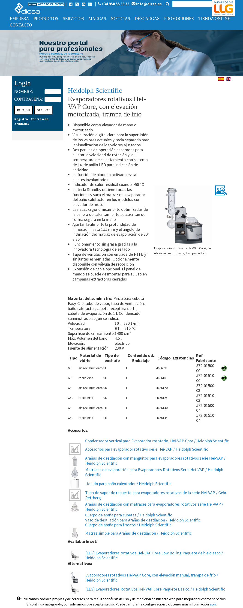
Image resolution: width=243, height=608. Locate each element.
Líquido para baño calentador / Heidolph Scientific (128, 483)
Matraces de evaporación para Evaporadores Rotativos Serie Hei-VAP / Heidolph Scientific (154, 472)
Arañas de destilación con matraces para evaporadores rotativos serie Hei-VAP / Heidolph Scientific (154, 506)
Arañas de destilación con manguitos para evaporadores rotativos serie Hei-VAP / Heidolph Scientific (155, 460)
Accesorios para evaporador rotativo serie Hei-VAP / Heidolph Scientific (146, 449)
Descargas (147, 18)
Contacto (21, 25)
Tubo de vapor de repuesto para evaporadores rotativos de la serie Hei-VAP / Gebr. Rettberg (156, 495)
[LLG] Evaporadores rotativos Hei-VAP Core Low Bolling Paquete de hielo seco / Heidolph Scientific (154, 555)
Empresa (19, 18)
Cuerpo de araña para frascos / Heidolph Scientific (128, 524)
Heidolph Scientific (95, 90)
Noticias (120, 18)
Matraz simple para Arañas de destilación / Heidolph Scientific (138, 533)
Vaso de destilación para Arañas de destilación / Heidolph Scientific (143, 520)
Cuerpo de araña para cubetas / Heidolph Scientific (128, 515)
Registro (21, 119)
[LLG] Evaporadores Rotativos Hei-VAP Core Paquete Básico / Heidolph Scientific (155, 589)
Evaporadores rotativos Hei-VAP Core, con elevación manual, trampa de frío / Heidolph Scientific (151, 577)
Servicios (73, 18)
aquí (213, 604)
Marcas (97, 18)
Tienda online (214, 18)
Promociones (179, 18)
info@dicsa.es (147, 3)
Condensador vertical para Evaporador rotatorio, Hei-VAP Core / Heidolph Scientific (157, 440)
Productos (46, 18)
